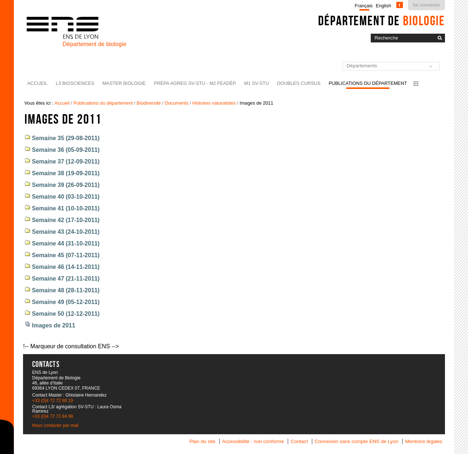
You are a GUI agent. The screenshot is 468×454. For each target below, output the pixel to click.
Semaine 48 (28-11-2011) (65, 290)
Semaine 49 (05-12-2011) (65, 302)
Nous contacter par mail (55, 425)
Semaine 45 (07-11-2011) (65, 255)
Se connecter (426, 5)
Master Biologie (124, 83)
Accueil (37, 83)
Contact (299, 441)
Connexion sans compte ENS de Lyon (356, 441)
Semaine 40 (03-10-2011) (65, 197)
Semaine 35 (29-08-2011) (65, 138)
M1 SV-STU (256, 83)
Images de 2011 (53, 325)
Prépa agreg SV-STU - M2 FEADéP (195, 83)
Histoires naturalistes (214, 103)
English (383, 5)
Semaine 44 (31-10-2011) (65, 243)
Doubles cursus (299, 83)
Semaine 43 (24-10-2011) (65, 232)
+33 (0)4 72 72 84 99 (52, 416)
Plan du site (202, 441)
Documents (177, 103)
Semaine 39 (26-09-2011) (65, 185)
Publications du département (368, 83)
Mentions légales (423, 441)
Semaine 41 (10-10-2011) (65, 208)
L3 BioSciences (75, 83)
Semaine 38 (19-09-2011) (65, 173)
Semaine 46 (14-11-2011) (65, 267)
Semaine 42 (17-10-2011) (65, 220)
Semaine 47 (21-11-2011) (65, 278)
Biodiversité (149, 103)
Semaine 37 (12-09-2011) (65, 161)
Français (364, 5)
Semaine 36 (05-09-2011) (65, 150)
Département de (381, 20)
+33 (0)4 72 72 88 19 (52, 400)
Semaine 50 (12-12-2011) (65, 314)
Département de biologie (94, 44)
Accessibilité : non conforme (253, 441)
